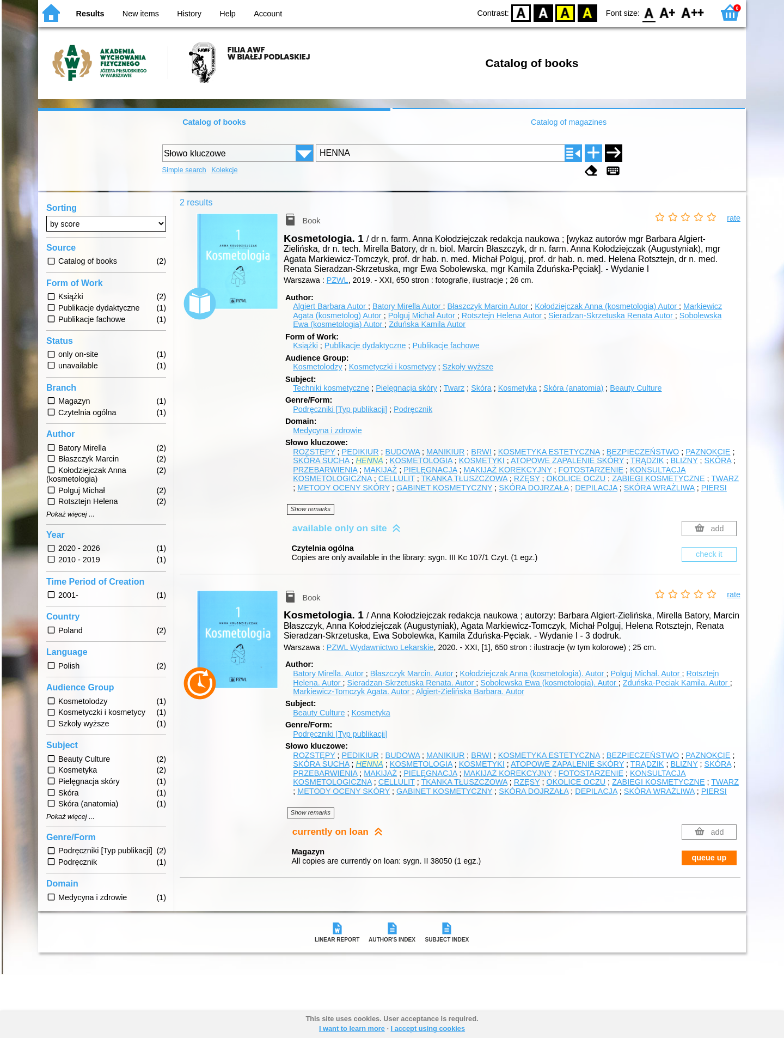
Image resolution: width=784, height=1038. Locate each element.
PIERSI (714, 487)
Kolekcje (224, 170)
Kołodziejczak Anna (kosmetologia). (533, 673)
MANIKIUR (445, 451)
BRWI (481, 451)
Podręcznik (413, 409)
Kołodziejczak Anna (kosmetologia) (607, 306)
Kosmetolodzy (317, 366)
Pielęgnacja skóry (406, 388)
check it (709, 554)
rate (733, 218)
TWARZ (725, 478)
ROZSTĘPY (314, 451)
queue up (708, 857)
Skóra (481, 388)
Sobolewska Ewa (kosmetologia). (549, 682)
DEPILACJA (596, 487)
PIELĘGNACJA (430, 469)
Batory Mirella (407, 306)
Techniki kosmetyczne (331, 388)
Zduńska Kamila (427, 324)
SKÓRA (718, 460)
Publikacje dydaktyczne (365, 345)
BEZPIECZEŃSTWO (643, 451)
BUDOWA (402, 451)
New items (140, 13)
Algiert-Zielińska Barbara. (470, 691)
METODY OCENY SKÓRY (343, 487)
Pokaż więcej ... (70, 514)
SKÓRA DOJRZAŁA (533, 487)
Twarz (454, 388)
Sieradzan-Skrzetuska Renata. (411, 682)
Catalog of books (214, 122)
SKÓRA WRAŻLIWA (659, 487)
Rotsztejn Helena (503, 315)
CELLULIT (396, 478)
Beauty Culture (635, 388)
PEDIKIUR (360, 451)
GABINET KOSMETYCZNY (444, 487)
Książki (305, 345)
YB (565, 12)
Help (227, 13)
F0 (649, 12)
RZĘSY (527, 478)
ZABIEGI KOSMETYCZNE (658, 478)
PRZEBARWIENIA (325, 469)
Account (268, 13)
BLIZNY (683, 460)
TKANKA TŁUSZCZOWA (464, 478)
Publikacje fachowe (445, 345)
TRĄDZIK (647, 460)
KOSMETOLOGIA (421, 460)
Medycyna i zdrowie (327, 430)
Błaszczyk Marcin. (413, 673)
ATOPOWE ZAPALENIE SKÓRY (567, 460)
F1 (668, 12)
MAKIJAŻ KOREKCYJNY (508, 469)
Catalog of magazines (569, 122)
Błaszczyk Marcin (488, 306)
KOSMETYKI (482, 460)
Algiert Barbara (330, 306)
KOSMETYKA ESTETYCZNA (549, 451)
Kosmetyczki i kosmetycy (392, 366)
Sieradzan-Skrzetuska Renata (611, 315)
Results (90, 13)
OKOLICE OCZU (575, 478)
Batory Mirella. (329, 673)
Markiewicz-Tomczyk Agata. (352, 691)
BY (587, 12)
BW (543, 12)
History (189, 13)
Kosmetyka (517, 388)
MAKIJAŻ (380, 469)
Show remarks (311, 509)
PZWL (337, 280)
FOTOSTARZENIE (591, 469)
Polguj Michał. (646, 673)
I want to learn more (352, 1028)
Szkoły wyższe (468, 366)
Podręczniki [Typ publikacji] (340, 409)
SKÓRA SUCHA (321, 460)
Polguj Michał (422, 315)
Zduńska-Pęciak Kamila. (676, 682)
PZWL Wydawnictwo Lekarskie (380, 647)
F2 (693, 12)
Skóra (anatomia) (573, 388)
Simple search (184, 170)
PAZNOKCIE (707, 451)
